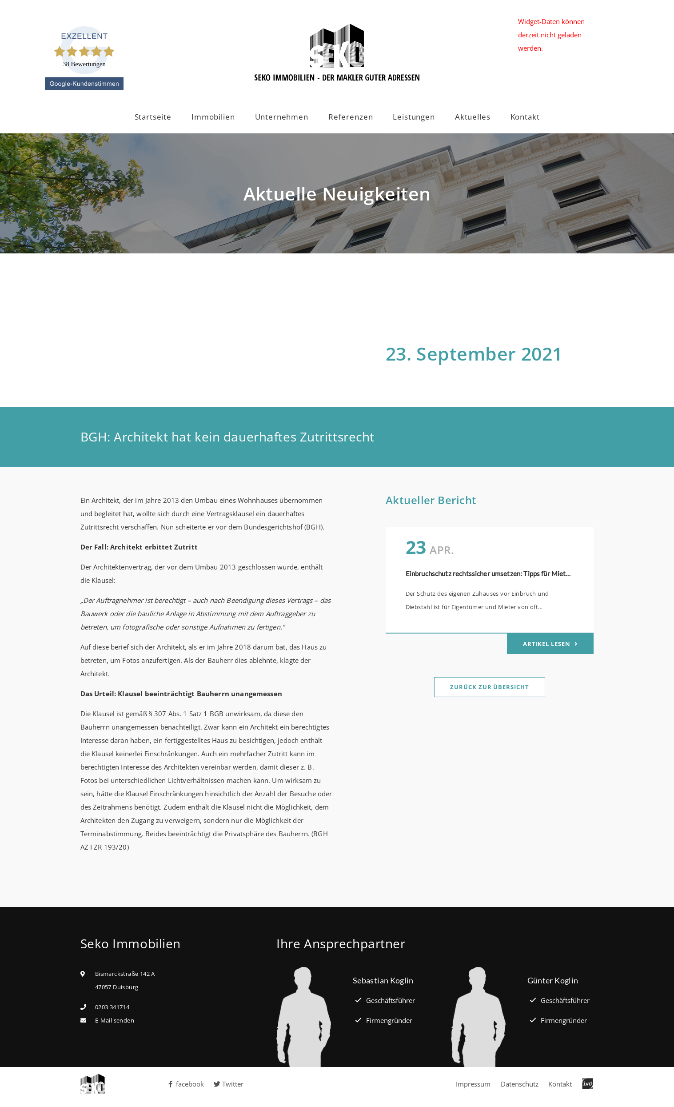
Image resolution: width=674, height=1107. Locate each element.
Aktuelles (473, 117)
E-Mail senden (114, 1020)
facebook (186, 1083)
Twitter (228, 1083)
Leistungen (414, 117)
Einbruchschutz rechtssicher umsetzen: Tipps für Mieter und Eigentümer (513, 574)
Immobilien (213, 117)
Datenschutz (519, 1083)
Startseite (153, 117)
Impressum (473, 1083)
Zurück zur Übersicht (489, 687)
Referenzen (350, 117)
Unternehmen (281, 117)
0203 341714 (112, 1007)
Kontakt (525, 117)
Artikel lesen (547, 644)
